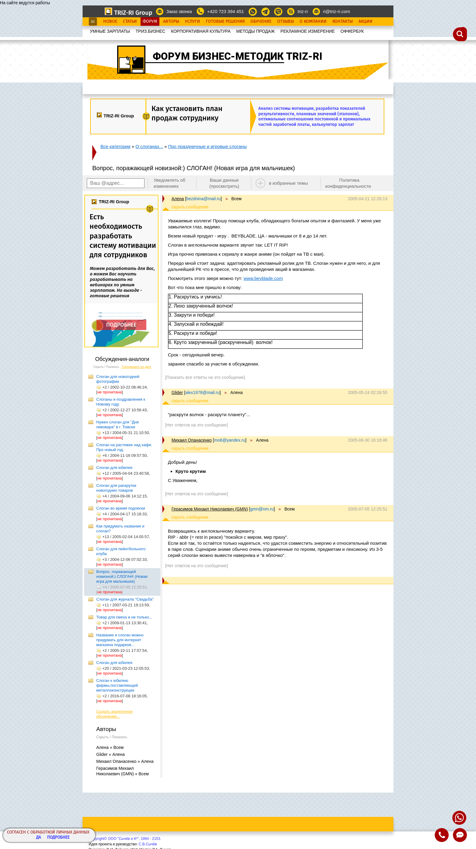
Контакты (342, 21)
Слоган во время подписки (120, 508)
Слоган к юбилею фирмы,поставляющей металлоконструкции (117, 685)
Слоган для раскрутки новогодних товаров (116, 488)
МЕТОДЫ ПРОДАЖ (255, 31)
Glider (177, 392)
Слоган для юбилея (114, 467)
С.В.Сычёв (148, 844)
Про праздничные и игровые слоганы (207, 146)
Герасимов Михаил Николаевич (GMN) (210, 509)
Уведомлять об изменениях (169, 183)
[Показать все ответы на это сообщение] (205, 377)
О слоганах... (149, 146)
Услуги (192, 21)
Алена (178, 198)
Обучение (260, 21)
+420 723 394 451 (225, 11)
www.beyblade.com (263, 278)
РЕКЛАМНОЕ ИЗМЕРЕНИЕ (307, 31)
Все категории (115, 146)
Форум (150, 21)
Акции (365, 21)
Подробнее (58, 837)
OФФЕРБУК (352, 31)
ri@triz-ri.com (336, 11)
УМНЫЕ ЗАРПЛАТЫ (110, 31)
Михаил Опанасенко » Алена (125, 761)
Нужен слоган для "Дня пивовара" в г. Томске (117, 424)
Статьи (130, 21)
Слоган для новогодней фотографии (117, 379)
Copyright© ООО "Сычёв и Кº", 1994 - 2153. (125, 839)
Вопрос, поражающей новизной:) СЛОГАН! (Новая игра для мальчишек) (122, 576)
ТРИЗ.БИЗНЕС (150, 31)
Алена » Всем (110, 747)
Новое (110, 21)
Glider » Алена (110, 754)
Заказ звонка (179, 11)
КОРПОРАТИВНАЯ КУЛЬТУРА (200, 31)
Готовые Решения (225, 21)
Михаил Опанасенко (192, 440)
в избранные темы (288, 183)
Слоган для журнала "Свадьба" (125, 599)
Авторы (171, 21)
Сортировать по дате (136, 367)
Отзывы (285, 21)
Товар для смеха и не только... (124, 617)
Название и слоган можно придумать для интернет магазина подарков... (120, 640)
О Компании (313, 21)
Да (38, 837)
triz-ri (303, 11)
